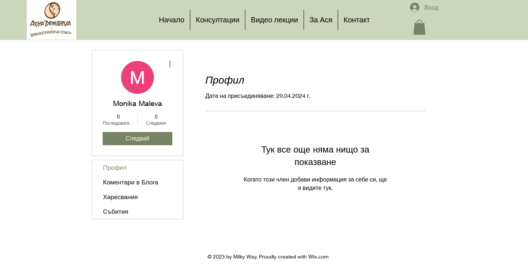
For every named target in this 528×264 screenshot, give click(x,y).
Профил (115, 167)
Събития (115, 211)
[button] (419, 27)
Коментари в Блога (130, 182)
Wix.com (318, 256)
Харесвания (120, 197)
